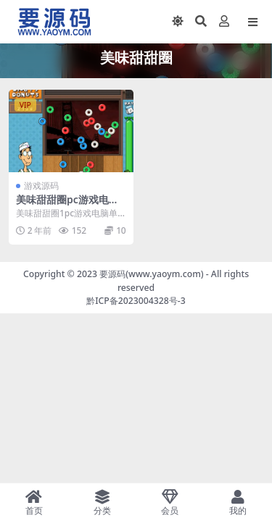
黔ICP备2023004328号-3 (136, 301)
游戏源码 (41, 185)
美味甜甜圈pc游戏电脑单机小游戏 (67, 205)
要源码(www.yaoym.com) (151, 274)
